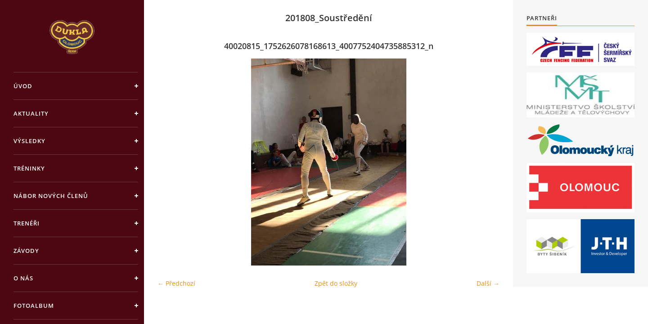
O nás (23, 278)
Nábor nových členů (51, 196)
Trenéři (27, 223)
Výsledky (29, 141)
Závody (26, 251)
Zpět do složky (336, 283)
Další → (488, 283)
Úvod (23, 86)
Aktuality (31, 113)
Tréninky (29, 168)
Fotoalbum (34, 306)
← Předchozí (176, 283)
